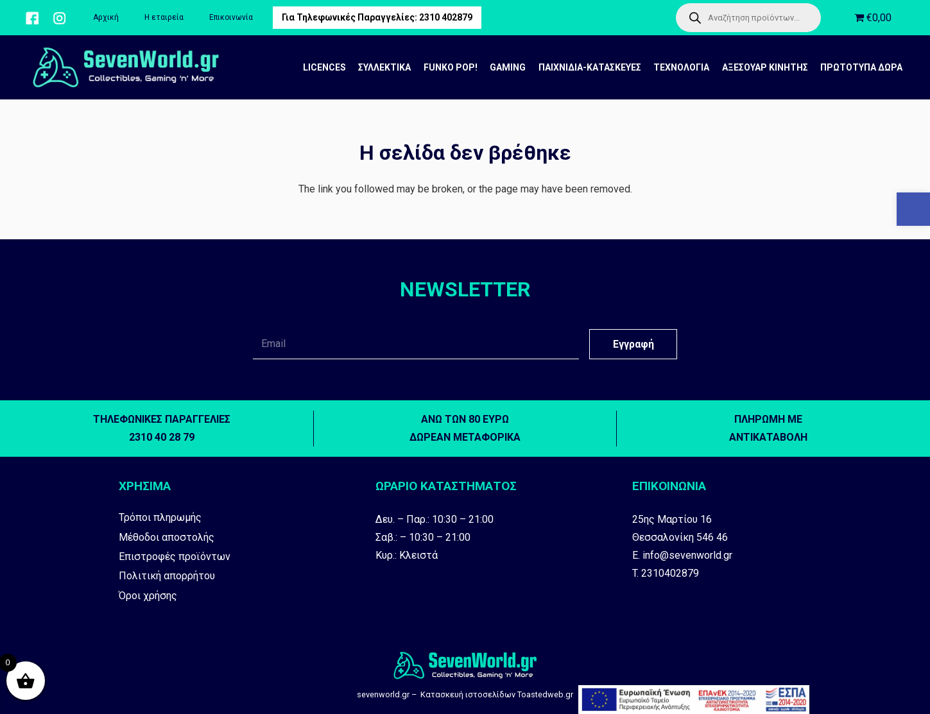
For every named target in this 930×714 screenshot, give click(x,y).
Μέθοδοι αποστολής (166, 537)
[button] (913, 209)
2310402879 (670, 573)
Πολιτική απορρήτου (167, 576)
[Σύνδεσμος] (32, 18)
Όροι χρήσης (148, 596)
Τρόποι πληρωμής (160, 517)
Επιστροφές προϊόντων (174, 556)
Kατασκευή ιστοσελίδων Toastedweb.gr (496, 694)
